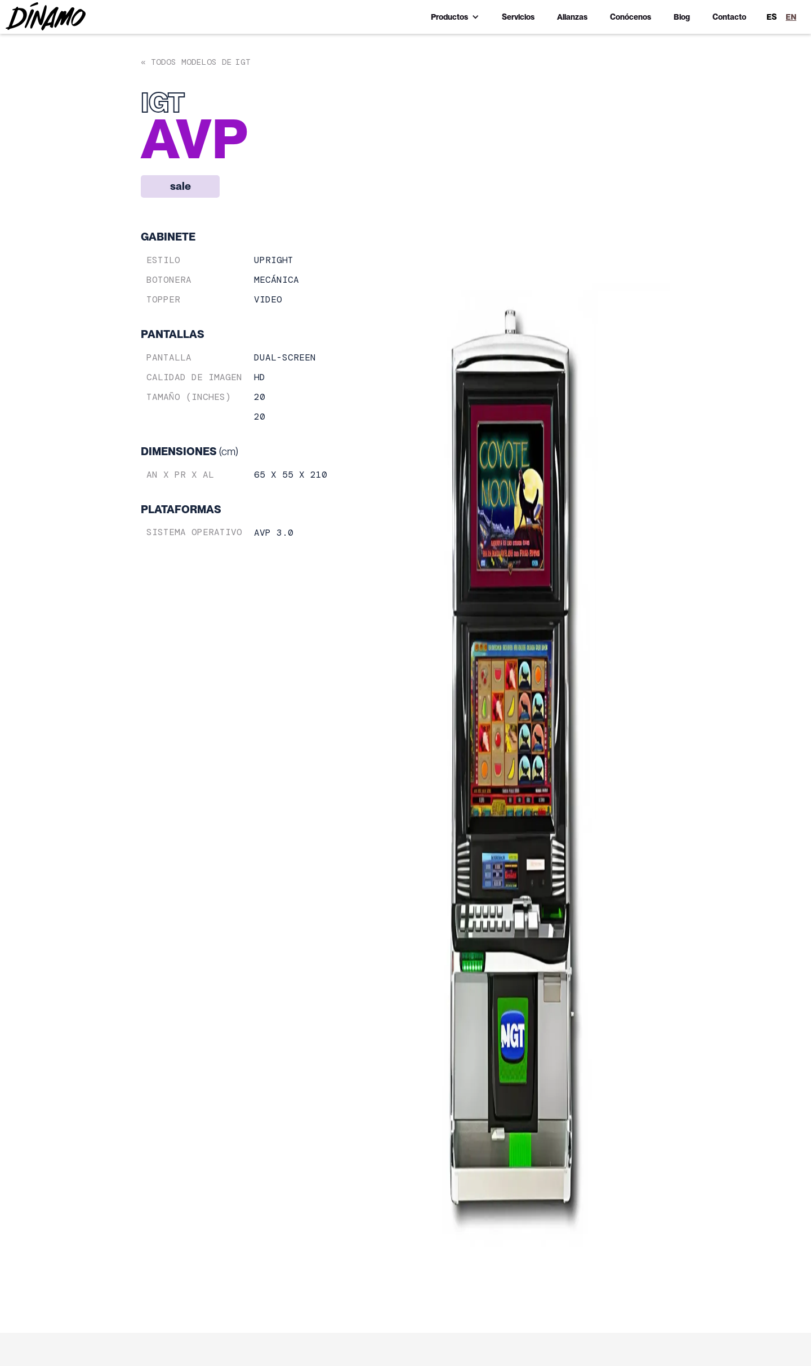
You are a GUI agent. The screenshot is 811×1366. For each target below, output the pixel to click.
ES (772, 16)
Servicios (518, 16)
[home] (46, 16)
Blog (682, 16)
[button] (455, 17)
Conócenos (630, 16)
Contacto (729, 16)
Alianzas (572, 16)
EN (791, 16)
